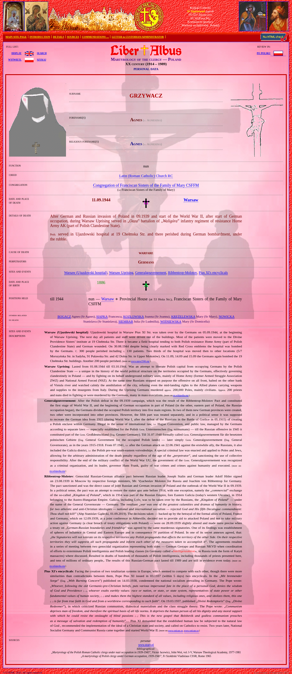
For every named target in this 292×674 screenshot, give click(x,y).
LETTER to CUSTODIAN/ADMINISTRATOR (138, 36)
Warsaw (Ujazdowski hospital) (85, 273)
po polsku (264, 53)
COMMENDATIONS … (95, 36)
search (41, 53)
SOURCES (73, 36)
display (16, 53)
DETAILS (58, 36)
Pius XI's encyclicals (213, 273)
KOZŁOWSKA (133, 316)
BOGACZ (64, 316)
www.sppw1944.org (140, 361)
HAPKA (102, 316)
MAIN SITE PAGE (16, 36)
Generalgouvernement (150, 273)
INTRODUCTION (39, 36)
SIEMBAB (126, 321)
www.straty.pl (146, 644)
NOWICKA (226, 316)
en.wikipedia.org (180, 395)
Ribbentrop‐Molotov (182, 273)
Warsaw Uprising (121, 273)
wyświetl (14, 59)
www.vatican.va (175, 630)
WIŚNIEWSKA (170, 321)
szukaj (41, 59)
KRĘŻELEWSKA (183, 316)
